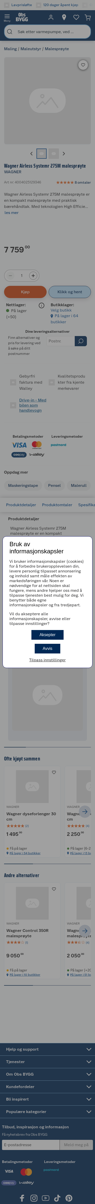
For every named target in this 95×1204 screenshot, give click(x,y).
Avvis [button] (47, 648)
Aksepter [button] (47, 635)
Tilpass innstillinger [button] (47, 660)
